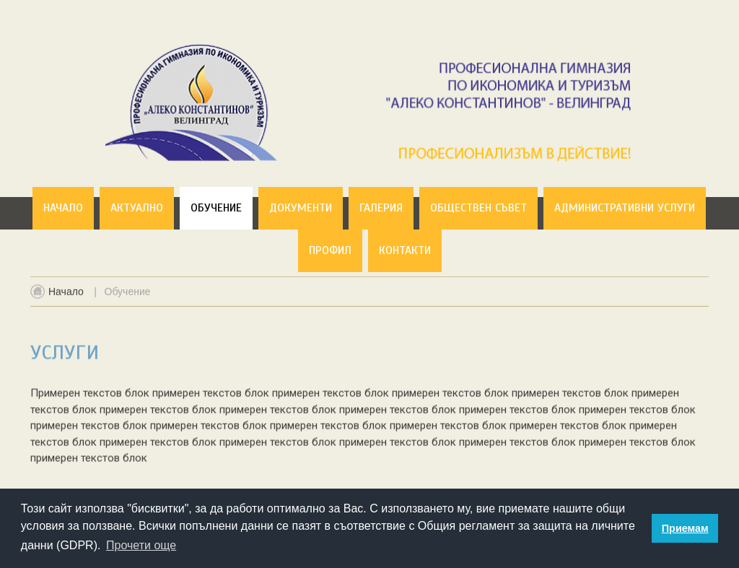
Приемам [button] (685, 528)
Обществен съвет (478, 208)
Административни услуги (624, 208)
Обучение (216, 208)
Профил (330, 250)
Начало (63, 208)
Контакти (405, 250)
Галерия (381, 208)
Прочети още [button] (141, 545)
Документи (300, 208)
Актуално (136, 208)
